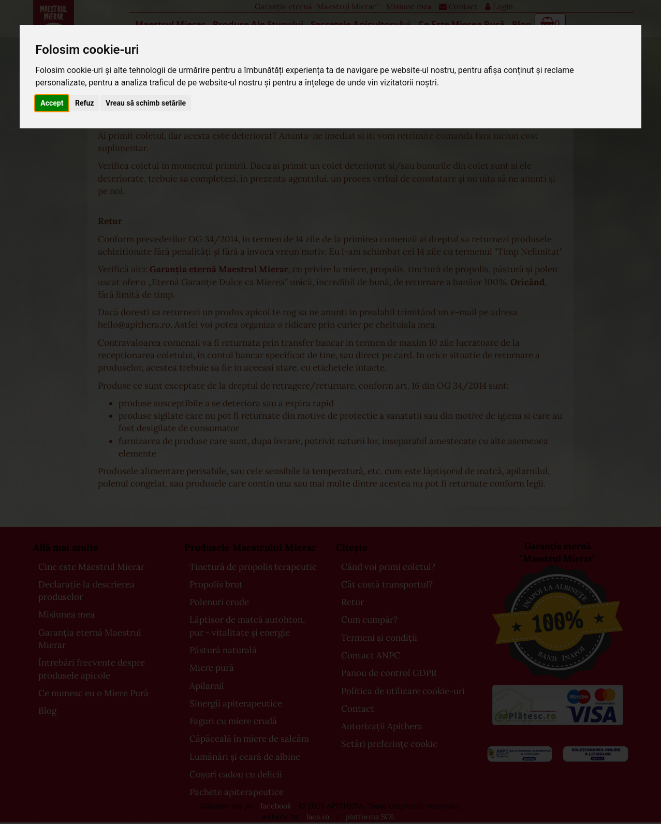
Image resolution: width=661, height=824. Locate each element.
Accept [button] (51, 103)
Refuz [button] (84, 103)
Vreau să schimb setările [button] (146, 103)
